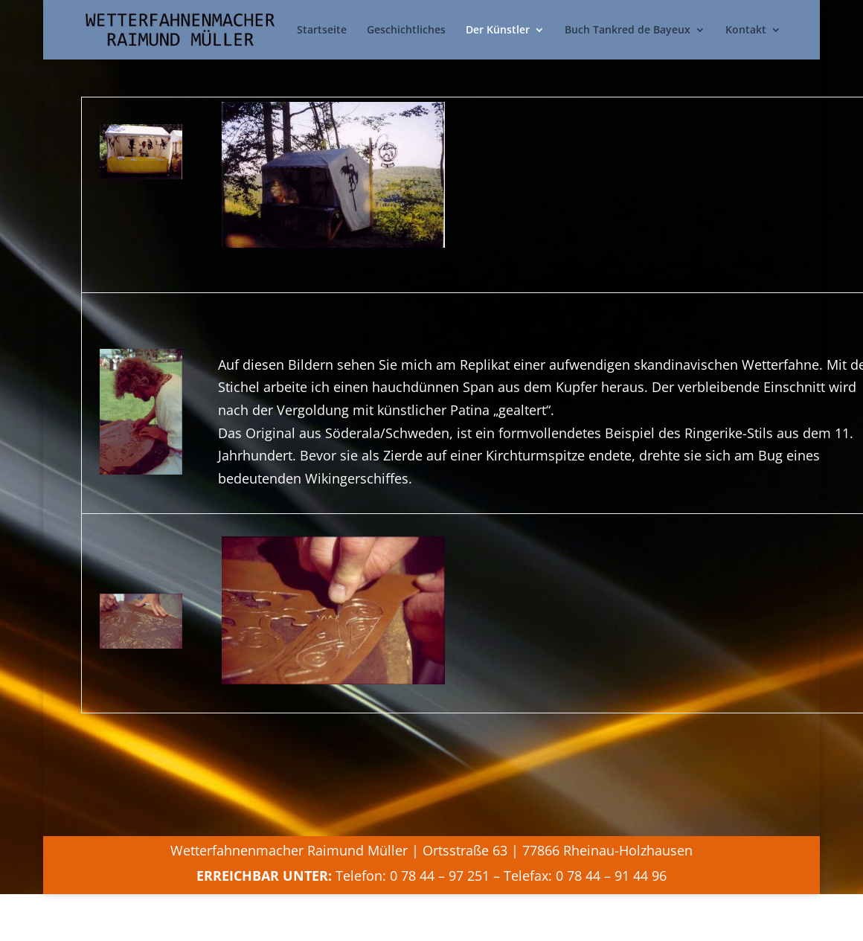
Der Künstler (498, 30)
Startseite (322, 30)
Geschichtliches (406, 30)
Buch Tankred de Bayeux (627, 30)
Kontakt (745, 30)
